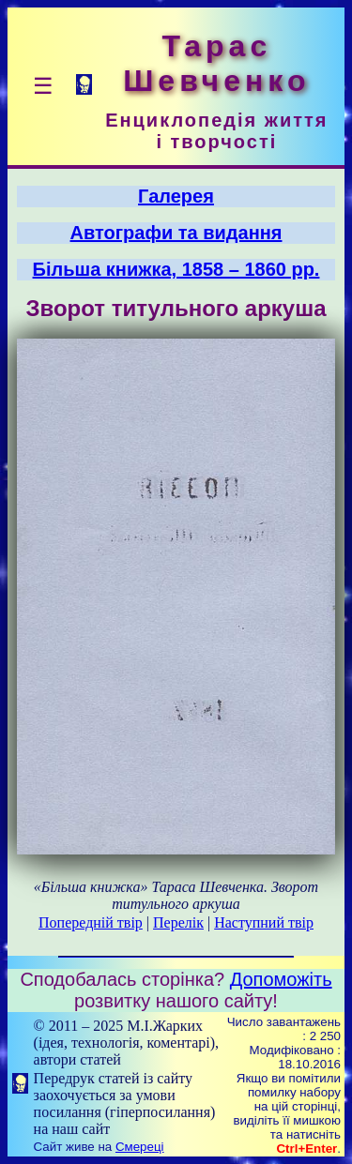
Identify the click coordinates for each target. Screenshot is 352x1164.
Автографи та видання (176, 232)
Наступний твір (264, 922)
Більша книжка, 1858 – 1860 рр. (176, 269)
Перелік (178, 922)
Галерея (176, 196)
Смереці (139, 1147)
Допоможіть (281, 979)
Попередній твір (90, 922)
